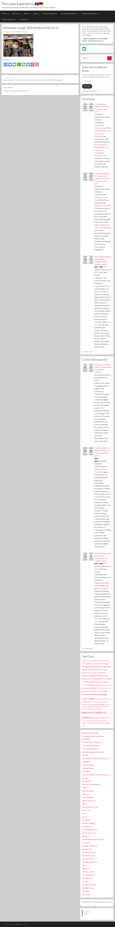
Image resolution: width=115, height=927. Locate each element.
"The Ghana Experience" (91, 745)
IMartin (25, 32)
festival (84, 682)
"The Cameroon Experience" (92, 742)
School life (86, 843)
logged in (13, 91)
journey (91, 685)
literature (99, 702)
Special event (87, 849)
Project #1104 (99, 297)
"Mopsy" (84, 661)
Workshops (86, 894)
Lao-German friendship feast (95, 691)
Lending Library (98, 699)
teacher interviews (97, 709)
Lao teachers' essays (96, 688)
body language (103, 670)
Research (24, 19)
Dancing (85, 778)
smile (93, 706)
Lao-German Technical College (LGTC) (95, 695)
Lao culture (108, 685)
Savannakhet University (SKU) (93, 839)
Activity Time (102, 661)
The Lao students (88, 872)
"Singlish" (89, 661)
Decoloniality (87, 781)
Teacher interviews (89, 856)
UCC (96, 325)
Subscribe (87, 86)
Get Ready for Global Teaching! (100, 469)
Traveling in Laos (88, 888)
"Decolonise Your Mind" (90, 733)
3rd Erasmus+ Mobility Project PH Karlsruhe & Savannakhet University (101, 150)
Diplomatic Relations (93, 673)
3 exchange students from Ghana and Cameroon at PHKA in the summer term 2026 (102, 179)
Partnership (86, 820)
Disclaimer (87, 912)
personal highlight (98, 704)
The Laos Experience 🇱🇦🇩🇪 (22, 4)
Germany (85, 794)
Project (5, 13)
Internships (86, 810)
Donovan (17, 924)
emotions (102, 673)
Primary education (50, 13)
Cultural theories (88, 768)
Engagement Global (101, 286)
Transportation (87, 878)
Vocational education (90, 13)
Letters (84, 817)
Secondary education (69, 13)
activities (95, 661)
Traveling (85, 882)
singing (90, 706)
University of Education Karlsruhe (102, 133)
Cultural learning (88, 765)
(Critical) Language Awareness (93, 752)
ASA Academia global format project (95, 758)
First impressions (88, 791)
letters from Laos (91, 702)
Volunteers (86, 891)
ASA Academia (102, 292)
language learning (100, 685)
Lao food (85, 688)
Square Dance (99, 706)
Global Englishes (88, 797)
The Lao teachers (88, 875)
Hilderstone (106, 682)
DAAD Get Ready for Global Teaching (95, 775)
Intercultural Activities (90, 807)
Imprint (86, 914)
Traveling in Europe (89, 885)
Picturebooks (87, 826)
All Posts (85, 755)
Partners (16, 13)
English (84, 788)
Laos (91, 698)
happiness (98, 682)
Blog (36, 13)
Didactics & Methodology (91, 784)
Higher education (9, 19)
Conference (86, 762)
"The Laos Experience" (90, 749)
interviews (84, 685)
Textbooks (85, 869)
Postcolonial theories (89, 830)
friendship (90, 682)
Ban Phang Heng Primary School (95, 664)
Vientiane (98, 721)
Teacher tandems (88, 859)
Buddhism (85, 673)
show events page (87, 351)
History (84, 804)
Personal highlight (88, 823)
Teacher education (89, 852)
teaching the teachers (97, 718)
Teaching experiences (90, 862)
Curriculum (86, 771)
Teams (27, 13)
